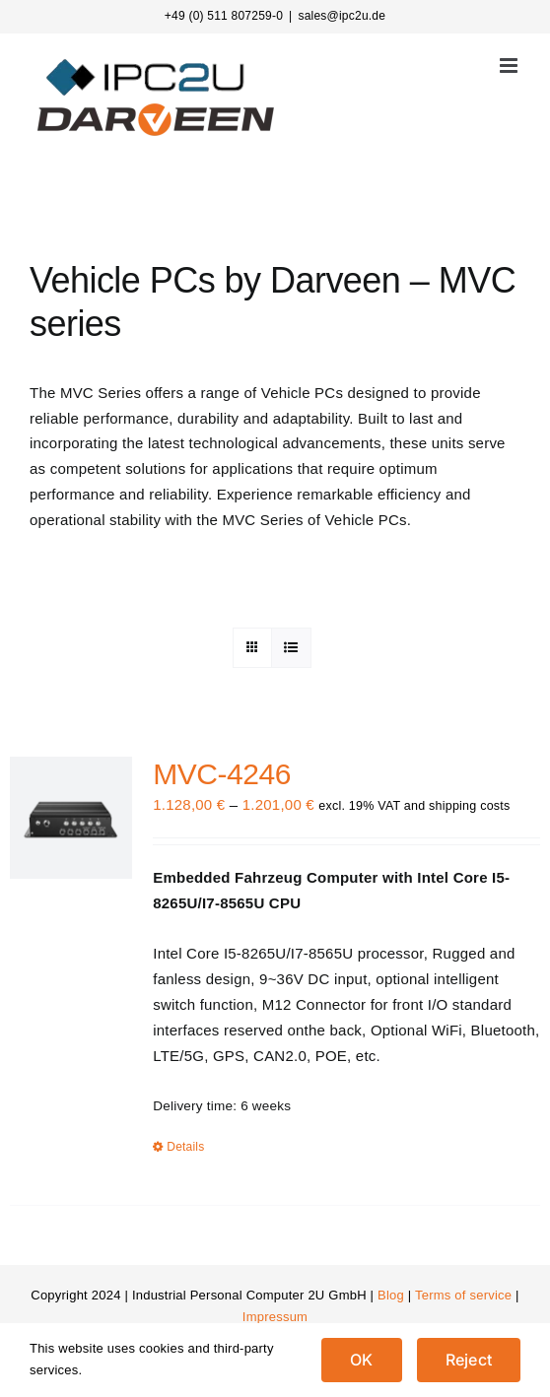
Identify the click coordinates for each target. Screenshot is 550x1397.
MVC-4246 (222, 774)
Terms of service (463, 1295)
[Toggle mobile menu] (510, 65)
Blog (391, 1295)
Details (185, 1147)
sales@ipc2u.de (341, 16)
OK (361, 1359)
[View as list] (291, 648)
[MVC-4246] (71, 818)
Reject (469, 1359)
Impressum (275, 1316)
